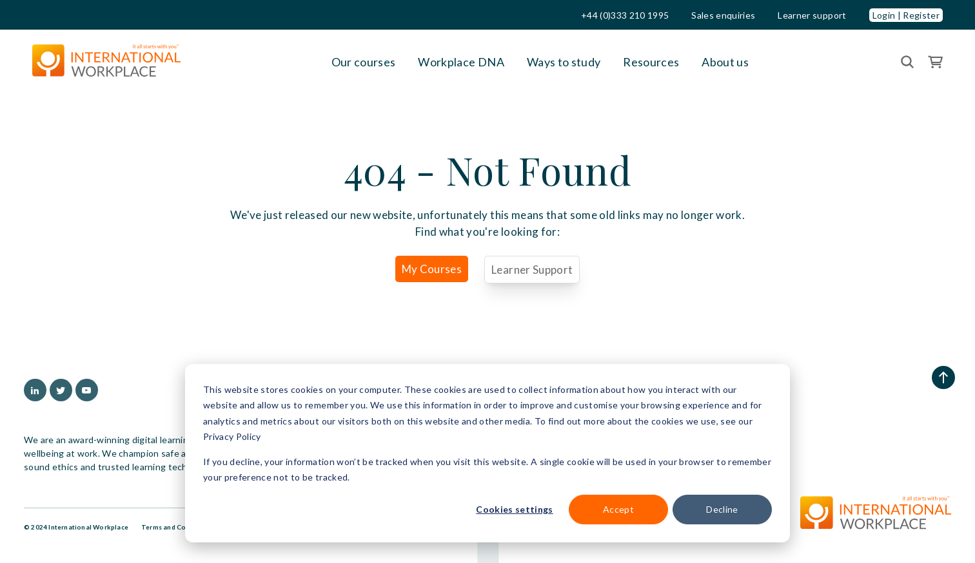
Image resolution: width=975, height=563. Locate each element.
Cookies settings (514, 509)
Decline (722, 509)
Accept (618, 509)
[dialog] (487, 453)
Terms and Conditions (177, 527)
